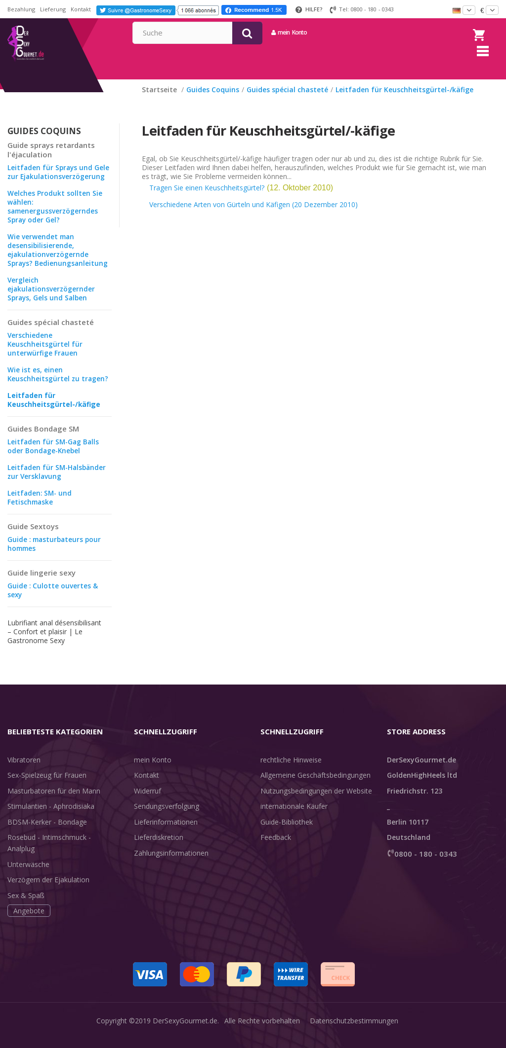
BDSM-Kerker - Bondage (47, 834)
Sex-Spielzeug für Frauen (46, 787)
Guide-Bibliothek (286, 834)
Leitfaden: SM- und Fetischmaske (40, 510)
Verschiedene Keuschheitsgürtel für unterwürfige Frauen (45, 356)
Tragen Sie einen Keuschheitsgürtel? (206, 200)
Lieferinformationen (166, 834)
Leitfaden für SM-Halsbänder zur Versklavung (58, 484)
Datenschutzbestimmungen (354, 1033)
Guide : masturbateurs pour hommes (55, 556)
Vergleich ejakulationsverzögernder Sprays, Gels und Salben (51, 301)
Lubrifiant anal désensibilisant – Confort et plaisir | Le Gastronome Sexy (54, 643)
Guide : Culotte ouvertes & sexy (52, 602)
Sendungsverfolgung (166, 818)
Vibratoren (24, 772)
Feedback (275, 849)
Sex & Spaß (25, 907)
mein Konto (379, 32)
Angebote (28, 923)
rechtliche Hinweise (291, 772)
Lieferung (53, 9)
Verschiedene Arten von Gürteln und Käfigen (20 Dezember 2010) (253, 216)
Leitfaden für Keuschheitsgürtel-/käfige (55, 412)
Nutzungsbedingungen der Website (316, 803)
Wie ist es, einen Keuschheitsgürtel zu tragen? (58, 386)
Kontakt (81, 9)
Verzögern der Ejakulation (48, 892)
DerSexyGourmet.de (185, 1033)
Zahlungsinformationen (171, 865)
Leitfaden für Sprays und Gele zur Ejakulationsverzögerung (59, 184)
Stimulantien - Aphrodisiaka (50, 818)
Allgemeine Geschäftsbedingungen (315, 787)
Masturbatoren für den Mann (53, 803)
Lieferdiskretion (158, 849)
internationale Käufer (294, 818)
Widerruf (147, 803)
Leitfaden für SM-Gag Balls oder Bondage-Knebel (54, 458)
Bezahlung (21, 9)
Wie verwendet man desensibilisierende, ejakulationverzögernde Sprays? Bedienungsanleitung (58, 262)
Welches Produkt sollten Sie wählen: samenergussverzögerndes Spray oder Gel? (54, 219)
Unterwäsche (28, 876)
